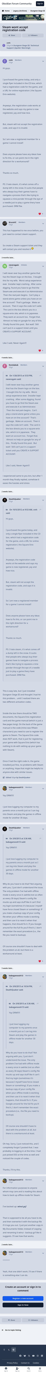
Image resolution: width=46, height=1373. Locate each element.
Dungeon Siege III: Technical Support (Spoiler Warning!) (23, 46)
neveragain (14, 265)
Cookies (36, 1363)
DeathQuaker (15, 499)
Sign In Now (23, 1305)
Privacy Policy (12, 1363)
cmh (8, 43)
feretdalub (13, 365)
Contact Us (25, 1363)
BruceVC (12, 222)
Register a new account (23, 1298)
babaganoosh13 (16, 787)
